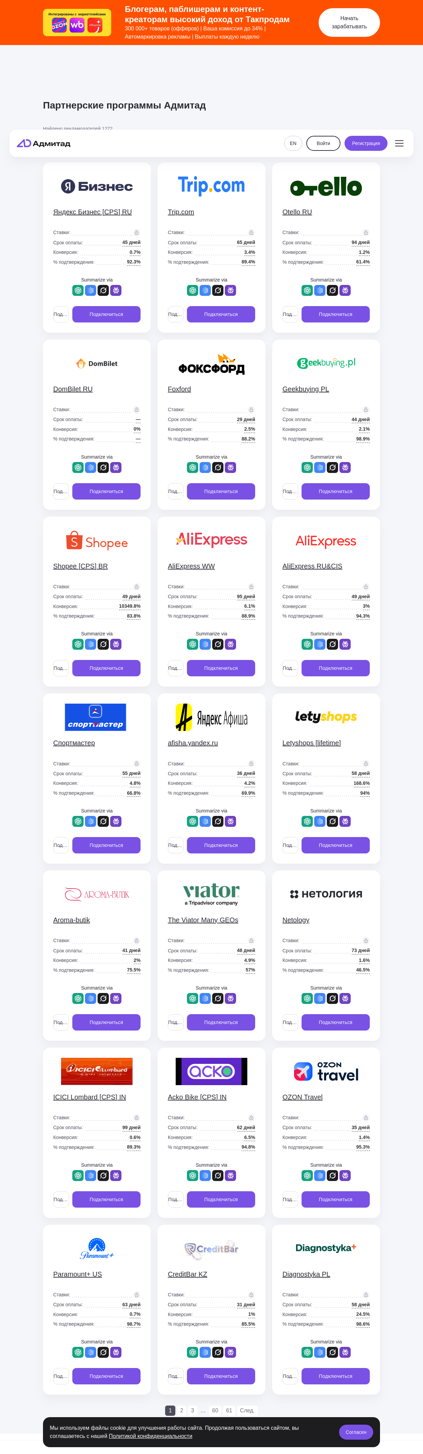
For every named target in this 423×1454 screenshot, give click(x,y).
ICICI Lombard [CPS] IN (89, 1097)
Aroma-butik (71, 920)
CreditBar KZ (187, 1274)
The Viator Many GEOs (203, 920)
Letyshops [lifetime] (311, 743)
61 (229, 1410)
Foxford (179, 389)
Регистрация (366, 65)
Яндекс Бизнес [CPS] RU (92, 212)
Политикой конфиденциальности (150, 1436)
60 (215, 1410)
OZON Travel (302, 1097)
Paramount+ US (77, 1274)
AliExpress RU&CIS (312, 566)
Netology (295, 920)
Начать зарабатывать (349, 22)
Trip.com (181, 212)
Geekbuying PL (305, 389)
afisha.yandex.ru (193, 743)
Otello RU (297, 212)
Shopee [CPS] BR (80, 566)
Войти (323, 65)
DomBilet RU (73, 389)
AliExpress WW (191, 566)
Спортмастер (74, 743)
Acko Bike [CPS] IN (197, 1097)
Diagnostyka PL (306, 1274)
